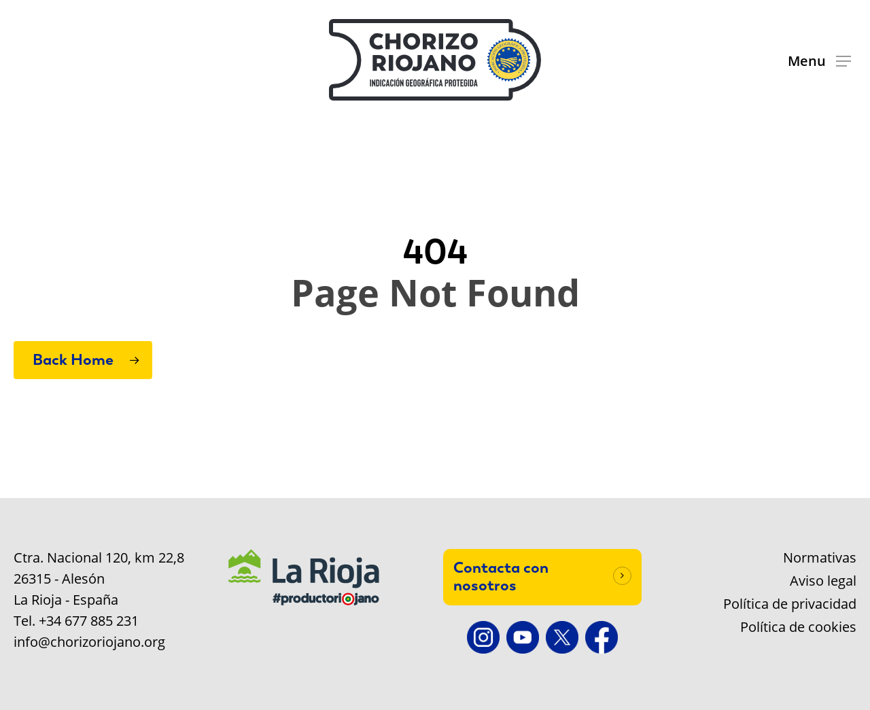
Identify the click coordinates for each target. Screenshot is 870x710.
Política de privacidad (789, 604)
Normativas (819, 558)
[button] (819, 60)
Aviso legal (823, 581)
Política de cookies (798, 627)
